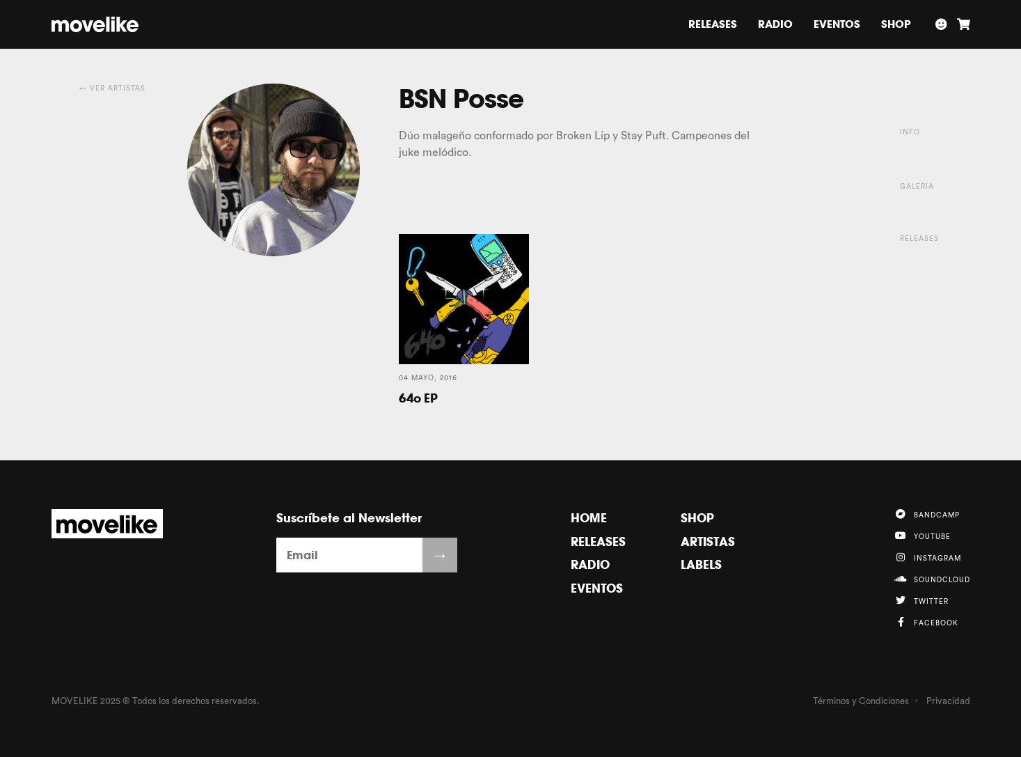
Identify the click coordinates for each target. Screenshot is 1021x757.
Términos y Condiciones (861, 700)
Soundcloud (932, 579)
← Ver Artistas (112, 88)
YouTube (922, 535)
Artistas (708, 541)
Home (589, 518)
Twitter (921, 600)
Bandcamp (927, 514)
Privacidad (948, 700)
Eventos (837, 24)
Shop (896, 24)
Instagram (927, 557)
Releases (712, 24)
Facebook (926, 622)
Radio (775, 24)
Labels (701, 564)
